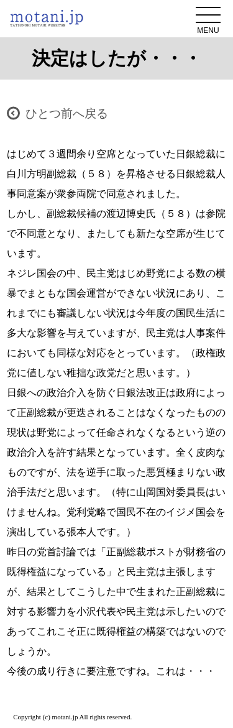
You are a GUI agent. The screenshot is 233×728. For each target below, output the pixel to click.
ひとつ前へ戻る (66, 113)
